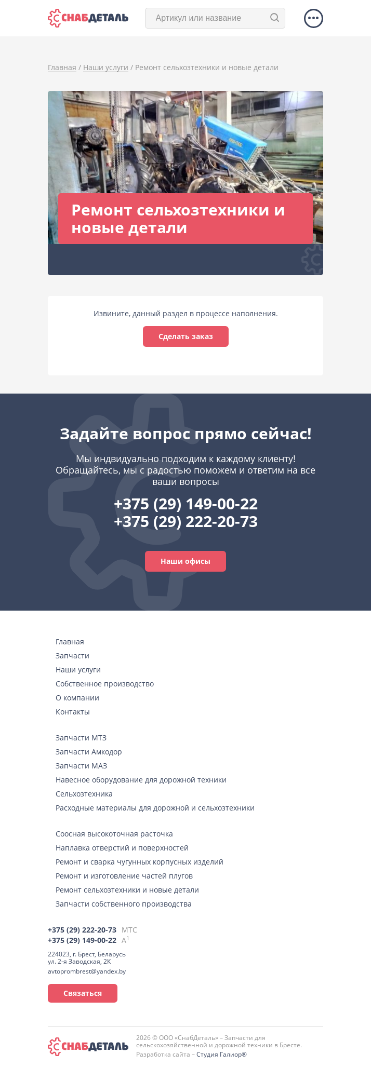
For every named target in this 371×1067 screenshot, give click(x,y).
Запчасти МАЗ (81, 766)
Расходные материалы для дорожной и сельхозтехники (155, 808)
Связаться (82, 993)
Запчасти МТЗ (81, 737)
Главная (70, 641)
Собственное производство (105, 683)
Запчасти (72, 655)
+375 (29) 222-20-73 (186, 521)
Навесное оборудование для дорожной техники (141, 780)
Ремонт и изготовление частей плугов (124, 876)
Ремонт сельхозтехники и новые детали (127, 890)
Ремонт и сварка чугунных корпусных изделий (139, 862)
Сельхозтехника (84, 794)
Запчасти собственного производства (124, 904)
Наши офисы (185, 561)
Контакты (73, 712)
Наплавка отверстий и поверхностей (122, 848)
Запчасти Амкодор (89, 752)
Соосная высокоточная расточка (114, 834)
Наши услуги (78, 669)
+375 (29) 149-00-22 (186, 503)
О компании (77, 698)
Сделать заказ (185, 336)
